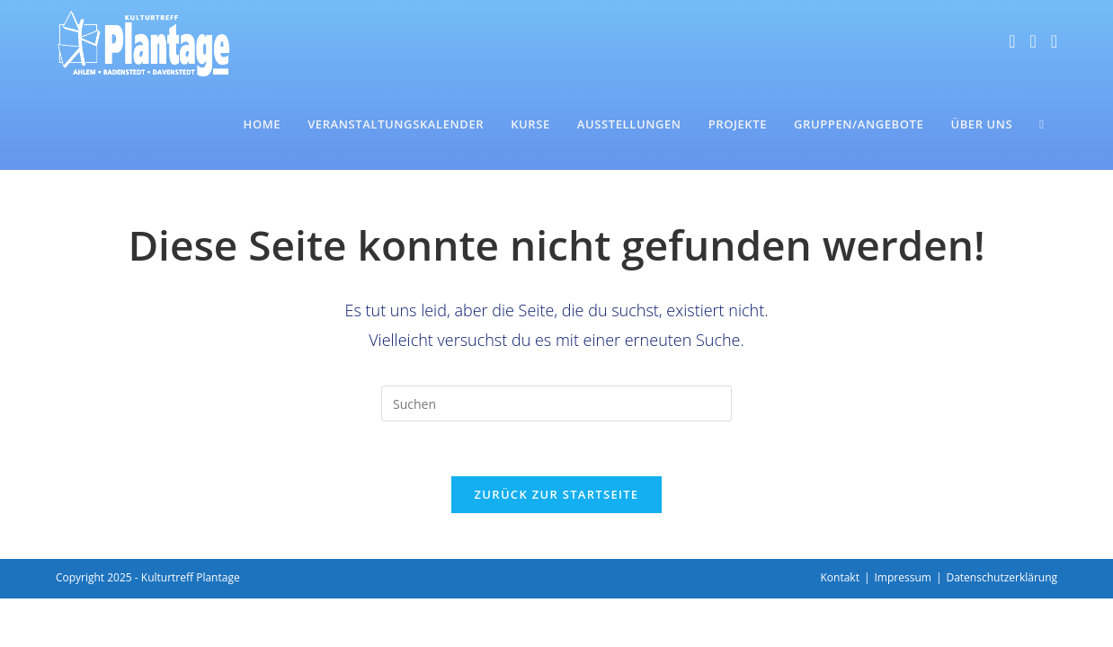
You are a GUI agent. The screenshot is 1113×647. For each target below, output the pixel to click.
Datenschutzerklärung (1001, 577)
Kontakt (839, 577)
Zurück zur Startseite (557, 494)
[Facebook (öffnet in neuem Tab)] (1012, 41)
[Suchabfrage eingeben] (556, 403)
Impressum (903, 577)
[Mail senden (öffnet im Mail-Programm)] (1054, 41)
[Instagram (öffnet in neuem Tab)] (1032, 41)
